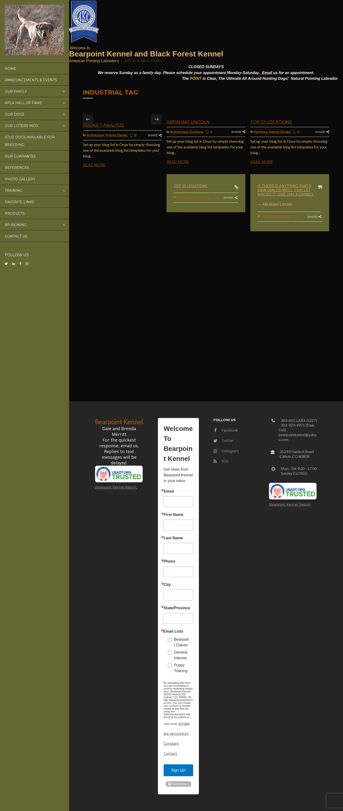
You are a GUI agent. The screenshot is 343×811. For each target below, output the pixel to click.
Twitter (223, 440)
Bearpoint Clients (181, 642)
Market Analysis (103, 125)
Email (169, 491)
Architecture (95, 135)
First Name (173, 515)
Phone (169, 561)
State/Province (177, 608)
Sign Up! (178, 770)
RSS (220, 461)
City (167, 585)
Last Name (173, 538)
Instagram (226, 451)
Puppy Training (180, 668)
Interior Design (116, 135)
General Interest (180, 655)
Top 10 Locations (271, 122)
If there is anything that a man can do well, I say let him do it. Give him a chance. (285, 190)
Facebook (226, 430)
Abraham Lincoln (188, 122)
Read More (94, 165)
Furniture (196, 132)
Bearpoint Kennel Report (116, 487)
